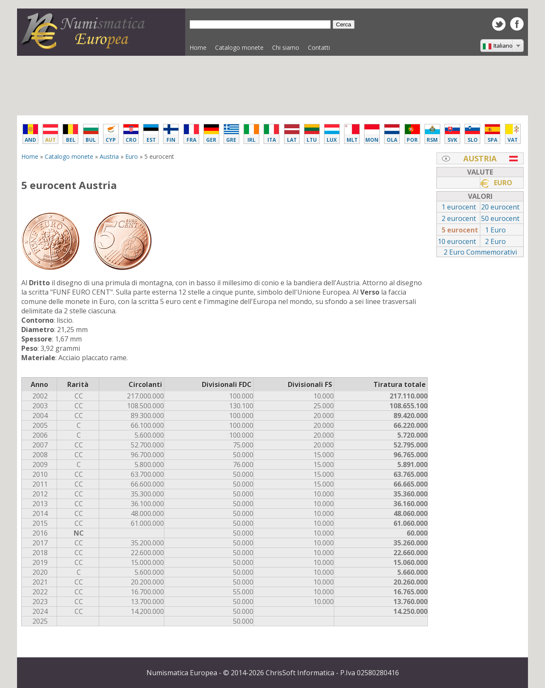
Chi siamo (285, 47)
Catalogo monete (237, 49)
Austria (109, 156)
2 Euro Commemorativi (480, 252)
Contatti (319, 47)
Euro (131, 156)
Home (198, 47)
